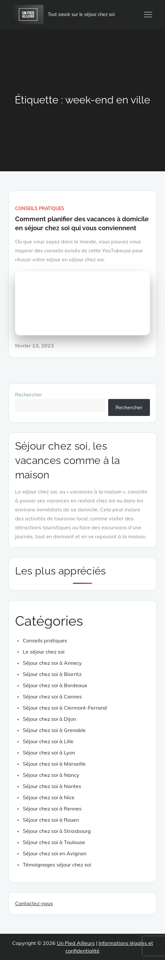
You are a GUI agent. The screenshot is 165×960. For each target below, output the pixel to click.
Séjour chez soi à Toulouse (54, 842)
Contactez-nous (34, 903)
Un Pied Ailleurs (76, 943)
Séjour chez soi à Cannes (52, 696)
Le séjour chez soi (44, 651)
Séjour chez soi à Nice (48, 797)
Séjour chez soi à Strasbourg (57, 831)
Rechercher (28, 394)
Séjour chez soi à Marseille (54, 764)
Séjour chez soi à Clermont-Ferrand (65, 707)
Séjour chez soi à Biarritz (52, 674)
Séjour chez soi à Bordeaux (55, 685)
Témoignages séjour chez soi (57, 864)
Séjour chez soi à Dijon (49, 719)
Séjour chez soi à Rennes (52, 808)
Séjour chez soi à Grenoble (54, 730)
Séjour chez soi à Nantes (52, 786)
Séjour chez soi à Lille (48, 741)
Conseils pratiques (39, 208)
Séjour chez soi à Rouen (51, 820)
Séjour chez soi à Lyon (49, 752)
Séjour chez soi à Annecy (52, 663)
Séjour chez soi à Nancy (51, 775)
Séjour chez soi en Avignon (54, 853)
